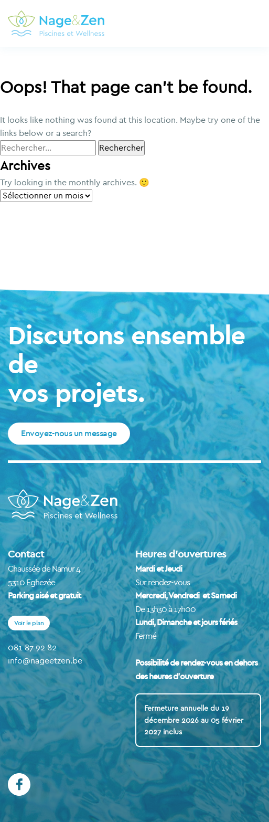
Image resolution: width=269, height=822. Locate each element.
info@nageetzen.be (45, 660)
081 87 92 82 (32, 647)
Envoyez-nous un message (69, 433)
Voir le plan (29, 623)
